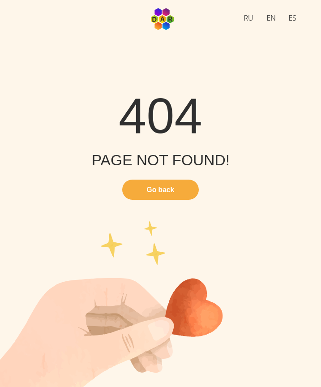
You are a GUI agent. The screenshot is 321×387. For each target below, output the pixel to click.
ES (293, 18)
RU (248, 18)
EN (271, 18)
